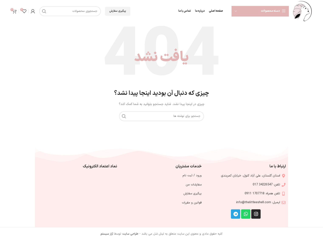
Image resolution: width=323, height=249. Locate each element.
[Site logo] (302, 11)
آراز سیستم (107, 234)
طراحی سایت (130, 234)
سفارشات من (194, 184)
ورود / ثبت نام (192, 175)
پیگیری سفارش (117, 11)
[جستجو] (70, 11)
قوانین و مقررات (192, 202)
